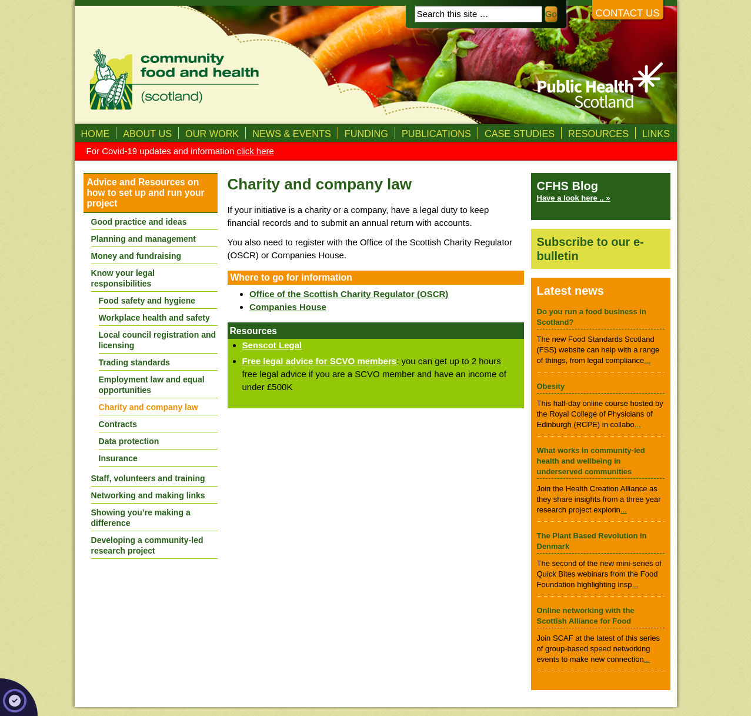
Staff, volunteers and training (148, 478)
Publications (436, 133)
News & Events (291, 133)
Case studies (520, 133)
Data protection (129, 441)
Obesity (551, 386)
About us (147, 133)
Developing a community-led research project (147, 545)
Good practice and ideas (139, 222)
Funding (366, 133)
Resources (598, 133)
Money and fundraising (136, 256)
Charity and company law (148, 407)
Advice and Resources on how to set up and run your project (146, 192)
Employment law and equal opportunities (152, 385)
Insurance (118, 458)
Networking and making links (148, 495)
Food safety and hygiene (147, 300)
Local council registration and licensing (157, 340)
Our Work (212, 133)
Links (656, 133)
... (647, 360)
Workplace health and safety (154, 317)
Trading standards (135, 362)
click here (254, 151)
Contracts (118, 424)
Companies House (287, 307)
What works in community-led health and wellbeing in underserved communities (591, 461)
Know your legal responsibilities (123, 278)
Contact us (628, 13)
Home (95, 133)
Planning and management (143, 239)
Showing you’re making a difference (141, 518)
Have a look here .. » (573, 198)
